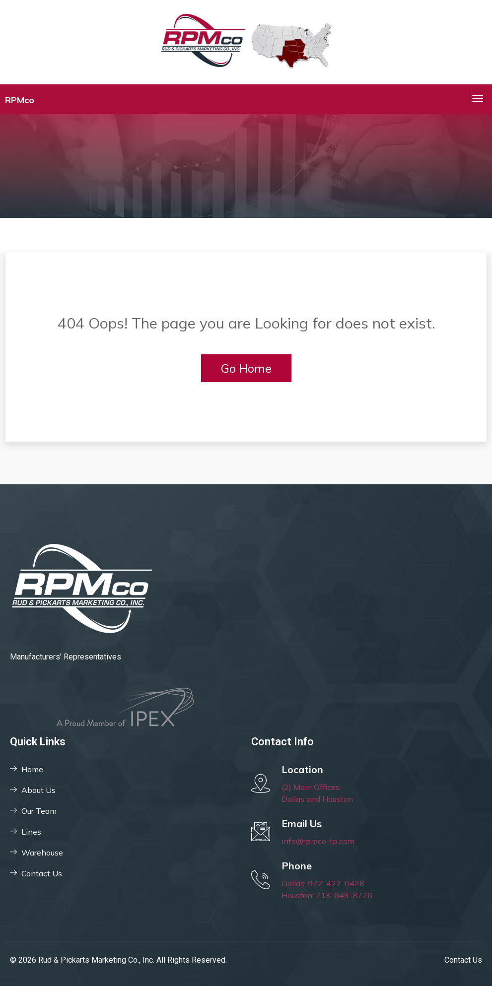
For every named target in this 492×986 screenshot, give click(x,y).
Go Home (246, 368)
